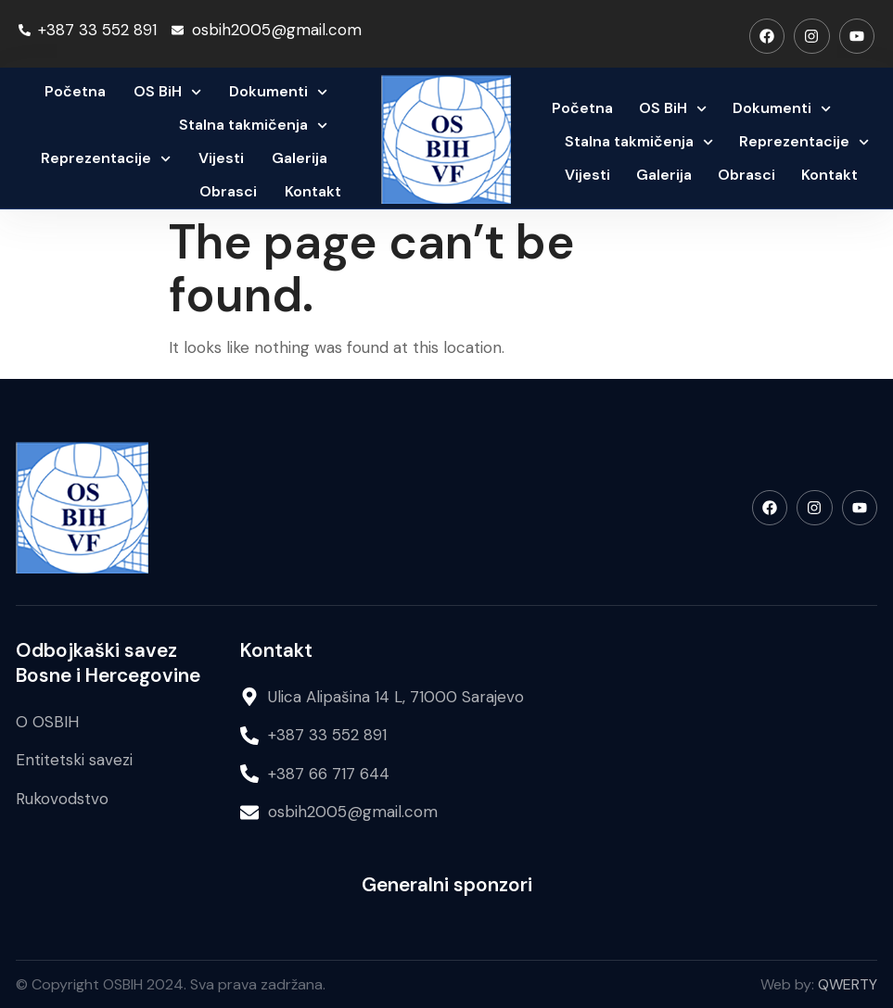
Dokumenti (278, 92)
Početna (75, 91)
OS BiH (167, 92)
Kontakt (313, 191)
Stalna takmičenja (253, 125)
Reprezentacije (106, 159)
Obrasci (228, 191)
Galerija (299, 158)
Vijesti (221, 158)
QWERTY (847, 984)
